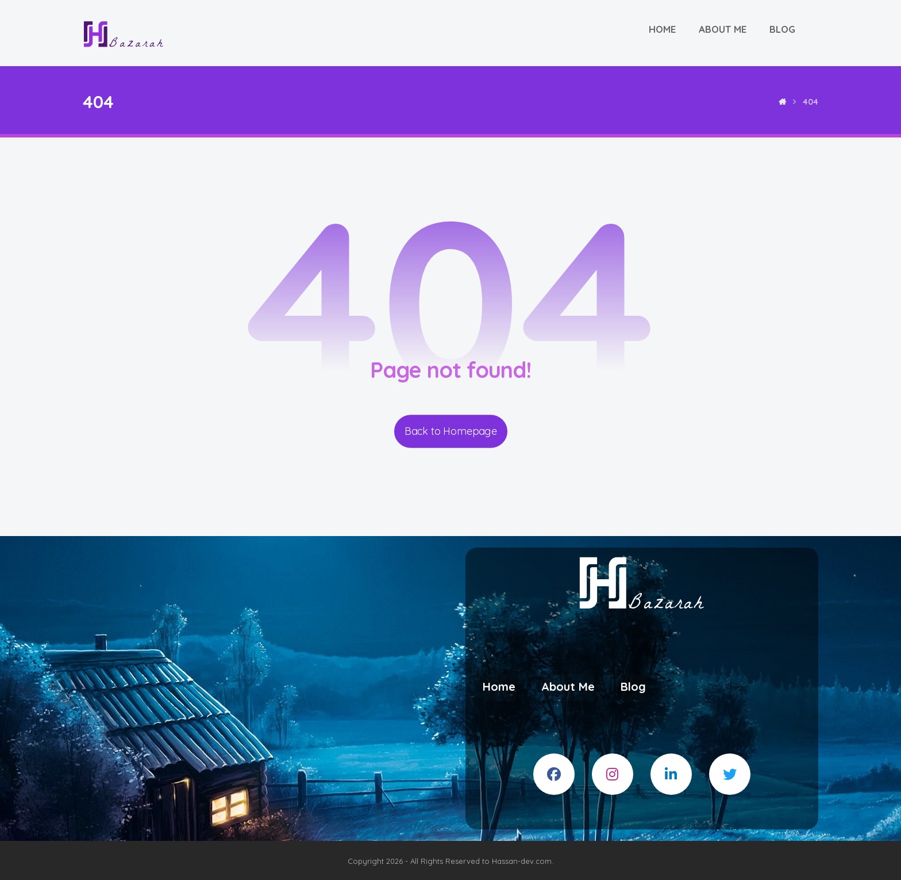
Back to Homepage (450, 431)
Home (499, 686)
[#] (554, 774)
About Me (568, 686)
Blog (633, 686)
